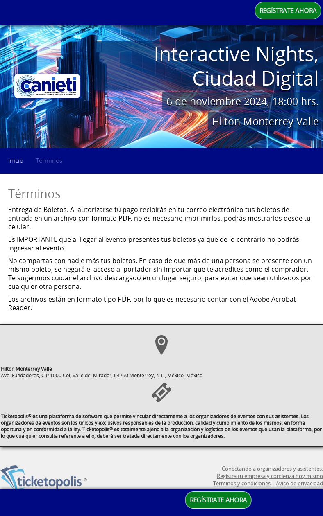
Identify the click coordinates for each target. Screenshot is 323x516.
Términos (49, 160)
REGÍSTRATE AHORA (288, 11)
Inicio (15, 160)
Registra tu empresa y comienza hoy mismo (270, 486)
